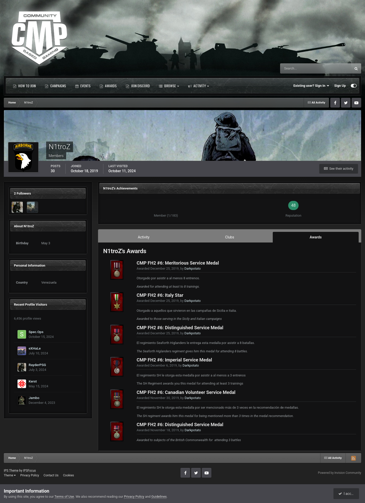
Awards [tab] (316, 237)
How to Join (24, 85)
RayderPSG (37, 365)
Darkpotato (193, 268)
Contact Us (51, 475)
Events (82, 85)
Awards (108, 85)
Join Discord (137, 85)
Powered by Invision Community (339, 473)
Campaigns (55, 85)
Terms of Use (64, 496)
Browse (169, 85)
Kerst (33, 381)
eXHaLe (35, 348)
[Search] (300, 68)
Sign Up (340, 86)
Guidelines (159, 496)
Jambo (34, 398)
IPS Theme (11, 470)
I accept (347, 494)
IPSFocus (29, 470)
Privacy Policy (29, 475)
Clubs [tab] (229, 237)
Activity (198, 85)
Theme (10, 475)
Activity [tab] (144, 237)
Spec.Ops (36, 332)
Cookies (68, 475)
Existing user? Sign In (311, 85)
